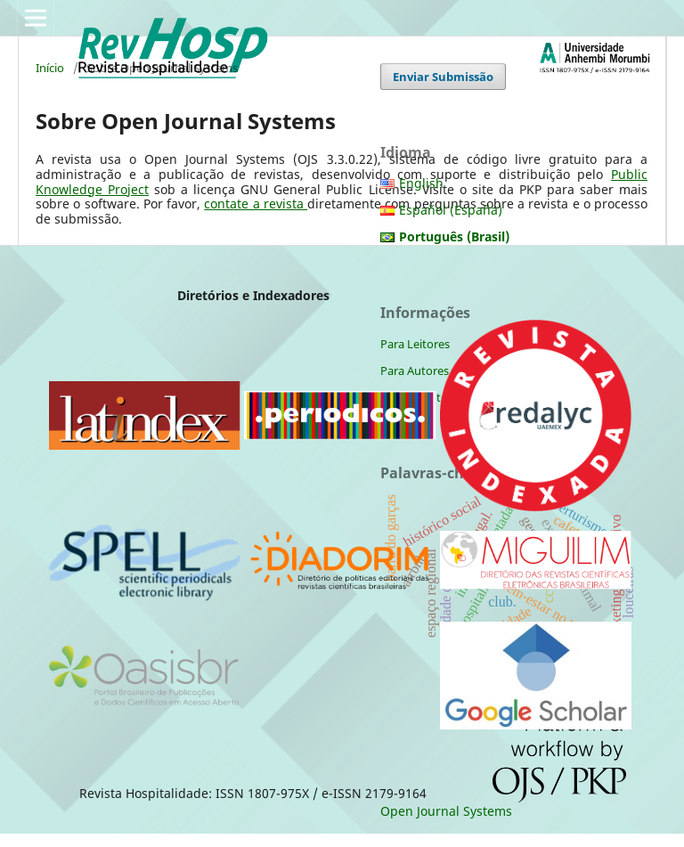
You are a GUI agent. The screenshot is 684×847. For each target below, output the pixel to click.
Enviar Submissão (443, 77)
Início (50, 68)
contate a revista (255, 203)
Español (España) (450, 209)
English (421, 183)
